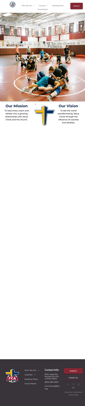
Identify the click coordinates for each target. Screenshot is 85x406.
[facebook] (68, 384)
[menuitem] (28, 5)
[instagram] (78, 384)
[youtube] (73, 388)
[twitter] (73, 384)
